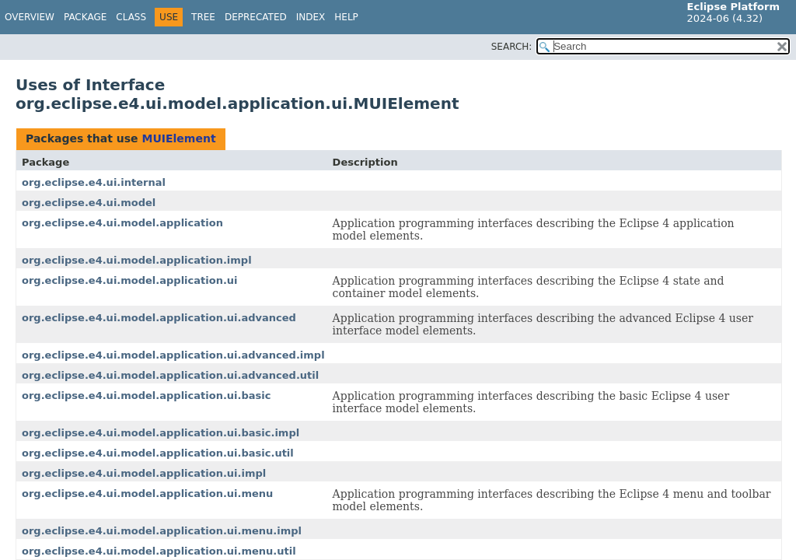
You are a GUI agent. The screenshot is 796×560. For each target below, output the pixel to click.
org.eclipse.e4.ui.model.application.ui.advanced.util (170, 375)
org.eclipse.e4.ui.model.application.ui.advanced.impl (173, 355)
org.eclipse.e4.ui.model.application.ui (130, 280)
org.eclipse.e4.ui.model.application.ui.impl (144, 473)
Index (311, 17)
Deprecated (256, 17)
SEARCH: (511, 46)
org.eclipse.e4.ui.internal (94, 182)
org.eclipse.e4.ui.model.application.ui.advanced (159, 318)
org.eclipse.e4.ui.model (88, 202)
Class (131, 17)
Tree (203, 17)
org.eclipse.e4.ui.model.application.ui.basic (146, 395)
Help (346, 17)
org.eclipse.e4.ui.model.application (122, 223)
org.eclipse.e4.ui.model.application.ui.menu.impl (162, 531)
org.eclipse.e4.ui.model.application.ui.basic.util (158, 453)
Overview (29, 17)
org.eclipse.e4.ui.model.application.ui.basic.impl (160, 433)
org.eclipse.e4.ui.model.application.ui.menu (147, 493)
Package (85, 17)
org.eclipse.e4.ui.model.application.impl (137, 260)
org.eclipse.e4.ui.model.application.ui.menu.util (159, 551)
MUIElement (178, 138)
